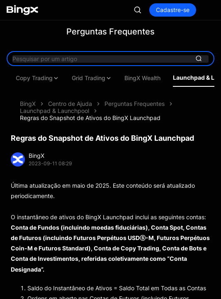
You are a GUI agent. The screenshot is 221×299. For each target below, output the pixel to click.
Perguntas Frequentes (134, 103)
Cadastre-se (172, 9)
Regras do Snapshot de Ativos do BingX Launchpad (90, 117)
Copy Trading (114, 78)
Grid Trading (168, 78)
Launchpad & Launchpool (54, 110)
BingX (28, 103)
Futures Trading (55, 78)
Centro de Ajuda (70, 103)
